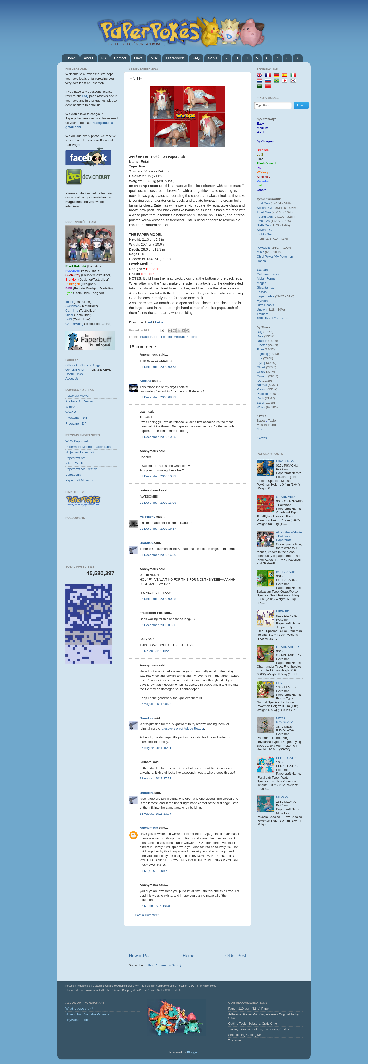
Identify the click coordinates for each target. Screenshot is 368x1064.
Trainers (262, 314)
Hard (260, 132)
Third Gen (264, 212)
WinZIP (70, 412)
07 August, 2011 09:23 (155, 704)
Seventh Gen (266, 230)
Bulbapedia (73, 474)
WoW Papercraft (77, 441)
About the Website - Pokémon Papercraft (289, 536)
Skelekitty (263, 177)
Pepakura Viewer (77, 395)
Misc (154, 58)
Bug (259, 332)
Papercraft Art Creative (81, 469)
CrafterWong (74, 324)
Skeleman (72, 306)
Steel (260, 402)
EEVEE (281, 682)
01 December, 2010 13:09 (158, 502)
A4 (150, 322)
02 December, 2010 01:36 (158, 625)
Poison (261, 389)
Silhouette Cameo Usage (83, 365)
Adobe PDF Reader (79, 401)
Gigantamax (265, 287)
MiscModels (175, 58)
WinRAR (71, 406)
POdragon (264, 172)
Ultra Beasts (265, 305)
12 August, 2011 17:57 (155, 778)
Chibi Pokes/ (266, 256)
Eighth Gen (265, 234)
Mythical (262, 301)
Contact (120, 58)
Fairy (260, 349)
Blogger (192, 1052)
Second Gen (265, 207)
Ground (262, 376)
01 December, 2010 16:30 (158, 555)
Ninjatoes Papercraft (79, 452)
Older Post (235, 955)
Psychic (262, 393)
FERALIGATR (286, 758)
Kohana (145, 381)
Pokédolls (264, 247)
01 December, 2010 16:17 (158, 528)
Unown (262, 309)
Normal (262, 385)
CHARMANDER (287, 647)
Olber (69, 315)
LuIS (68, 319)
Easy (260, 123)
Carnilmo (71, 310)
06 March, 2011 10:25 (155, 651)
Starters (262, 269)
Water (261, 407)
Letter (160, 322)
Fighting (262, 354)
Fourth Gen (265, 216)
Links (138, 58)
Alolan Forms (266, 278)
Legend (166, 336)
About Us (72, 378)
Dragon (262, 340)
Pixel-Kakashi (266, 163)
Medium (179, 336)
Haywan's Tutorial (77, 1020)
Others (261, 190)
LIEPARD (282, 611)
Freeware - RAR (76, 418)
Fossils (262, 292)
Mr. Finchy (147, 516)
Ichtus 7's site (74, 463)
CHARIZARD (285, 496)
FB (103, 58)
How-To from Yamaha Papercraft (88, 1014)
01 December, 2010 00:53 (158, 367)
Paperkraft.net (75, 458)
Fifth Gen (263, 221)
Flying (261, 363)
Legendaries (265, 296)
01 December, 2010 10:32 (158, 476)
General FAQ (74, 369)
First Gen (263, 203)
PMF (260, 168)
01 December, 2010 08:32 (158, 397)
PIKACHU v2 (285, 461)
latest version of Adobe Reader (182, 728)
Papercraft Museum (79, 480)
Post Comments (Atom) (164, 965)
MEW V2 (282, 797)
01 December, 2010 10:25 (158, 437)
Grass (261, 371)
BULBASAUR (285, 572)
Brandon (146, 336)
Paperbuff (263, 181)
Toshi (69, 302)
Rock (260, 398)
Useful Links (74, 374)
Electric (262, 345)
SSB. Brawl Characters (273, 318)
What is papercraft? (79, 1008)
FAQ (196, 58)
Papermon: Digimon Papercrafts (88, 446)
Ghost (261, 367)
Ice (259, 380)
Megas (261, 283)
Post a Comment (147, 915)
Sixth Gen (264, 225)
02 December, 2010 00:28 (158, 598)
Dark (260, 336)
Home (71, 58)
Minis (260, 252)
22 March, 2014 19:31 (155, 906)
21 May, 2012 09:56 (153, 871)
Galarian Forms (268, 274)
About (88, 58)
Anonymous (149, 827)
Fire (156, 336)
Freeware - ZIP (76, 423)
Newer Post (140, 955)
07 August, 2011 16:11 (155, 748)
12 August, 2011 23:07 (155, 813)
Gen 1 (213, 58)
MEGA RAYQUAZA (284, 720)
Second (192, 336)
